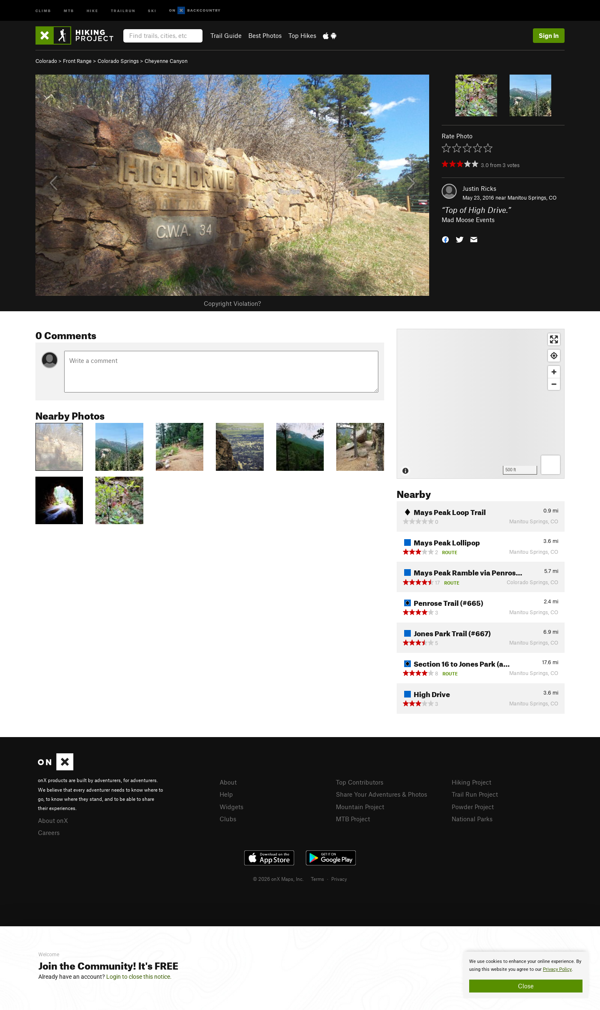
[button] (445, 238)
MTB (69, 10)
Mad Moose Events (468, 219)
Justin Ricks (479, 188)
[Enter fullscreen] (554, 339)
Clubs (228, 818)
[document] (525, 975)
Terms (317, 879)
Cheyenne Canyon (166, 61)
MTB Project (353, 818)
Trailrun (123, 10)
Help (226, 794)
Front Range (77, 61)
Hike (92, 10)
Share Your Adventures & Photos (381, 794)
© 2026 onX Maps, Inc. (278, 879)
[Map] (480, 403)
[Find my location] (554, 356)
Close (526, 986)
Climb (43, 10)
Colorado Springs (118, 61)
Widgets (231, 806)
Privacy (339, 879)
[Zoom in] (554, 372)
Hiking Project (471, 782)
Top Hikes (302, 35)
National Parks (472, 818)
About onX (53, 820)
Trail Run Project (475, 794)
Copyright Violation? (232, 303)
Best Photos (265, 35)
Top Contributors (359, 782)
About (228, 782)
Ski (152, 10)
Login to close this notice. (139, 976)
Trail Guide (226, 35)
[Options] (550, 464)
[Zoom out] (554, 384)
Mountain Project (360, 806)
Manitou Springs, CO (532, 197)
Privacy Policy (557, 969)
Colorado (46, 61)
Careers (49, 832)
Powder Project (473, 806)
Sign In (549, 35)
